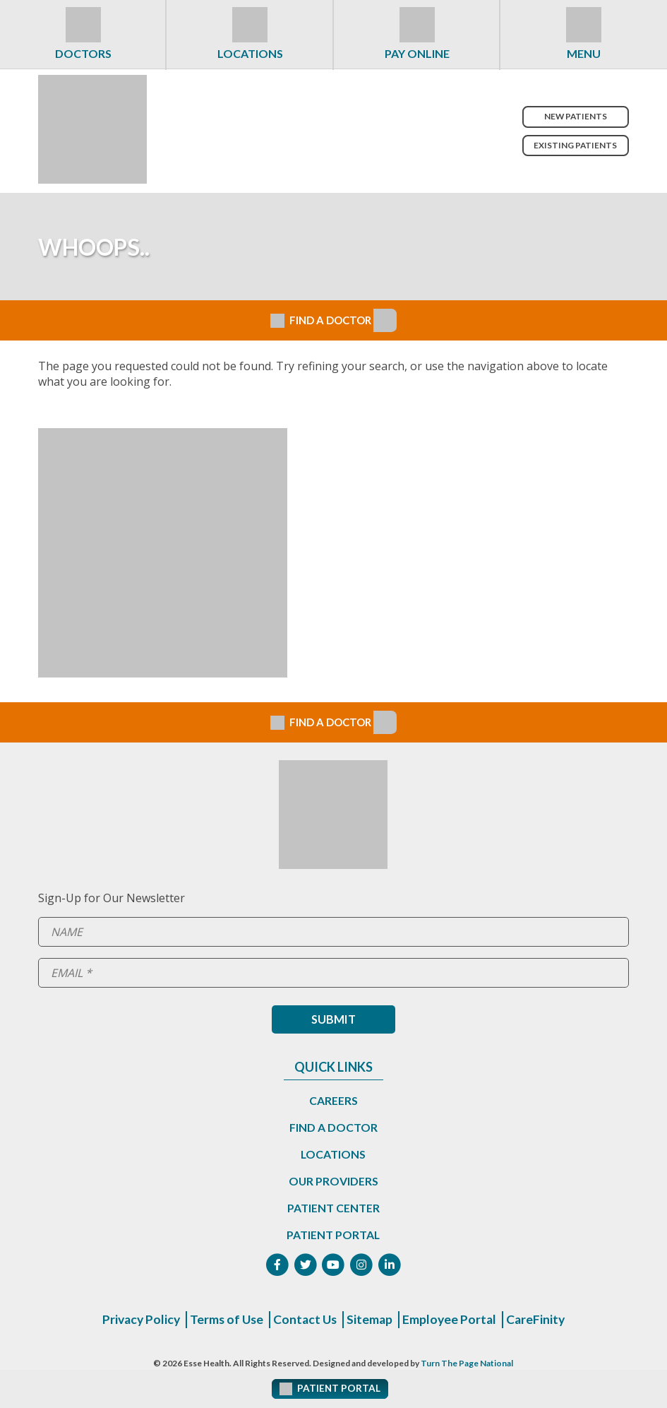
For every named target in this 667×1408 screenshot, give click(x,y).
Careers (333, 1100)
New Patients (574, 116)
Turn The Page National (467, 1364)
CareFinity (540, 1320)
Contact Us (305, 1320)
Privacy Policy (137, 1320)
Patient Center (333, 1207)
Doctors (83, 53)
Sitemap (371, 1320)
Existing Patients (574, 145)
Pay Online (417, 53)
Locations (250, 53)
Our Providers (333, 1181)
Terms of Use (225, 1320)
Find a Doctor (333, 1127)
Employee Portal (452, 1320)
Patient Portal (333, 1234)
